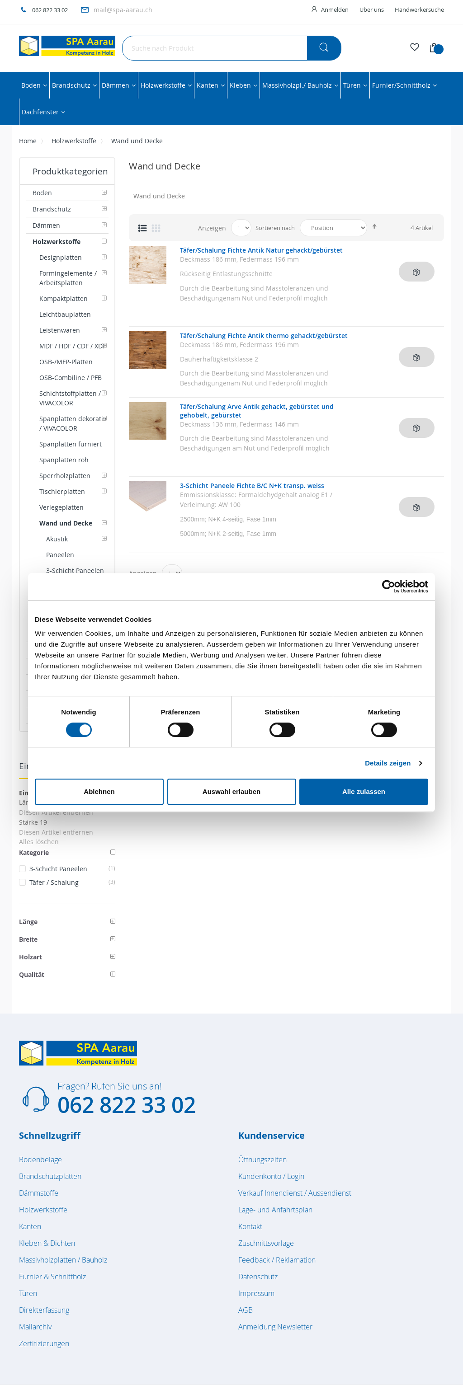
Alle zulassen (363, 791)
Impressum (256, 1293)
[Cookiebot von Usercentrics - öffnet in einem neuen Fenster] (388, 586)
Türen (28, 1293)
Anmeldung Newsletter (275, 1327)
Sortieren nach (275, 228)
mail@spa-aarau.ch (123, 9)
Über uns (371, 9)
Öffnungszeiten (262, 1159)
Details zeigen (388, 763)
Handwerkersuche (419, 9)
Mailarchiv (35, 1327)
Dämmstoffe (38, 1193)
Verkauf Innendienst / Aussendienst (294, 1193)
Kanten (30, 1226)
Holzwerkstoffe (74, 140)
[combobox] (232, 48)
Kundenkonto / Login (271, 1176)
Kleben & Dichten (47, 1243)
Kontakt (250, 1226)
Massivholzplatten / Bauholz (63, 1260)
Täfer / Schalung (72, 882)
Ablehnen (99, 791)
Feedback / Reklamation (277, 1260)
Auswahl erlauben (231, 791)
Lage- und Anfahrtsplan (275, 1210)
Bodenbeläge (40, 1159)
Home (28, 140)
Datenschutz (258, 1277)
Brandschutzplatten (50, 1176)
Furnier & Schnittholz (52, 1277)
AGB (245, 1310)
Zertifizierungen (44, 1343)
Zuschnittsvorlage (266, 1243)
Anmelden (335, 9)
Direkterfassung (44, 1310)
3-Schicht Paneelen (72, 868)
